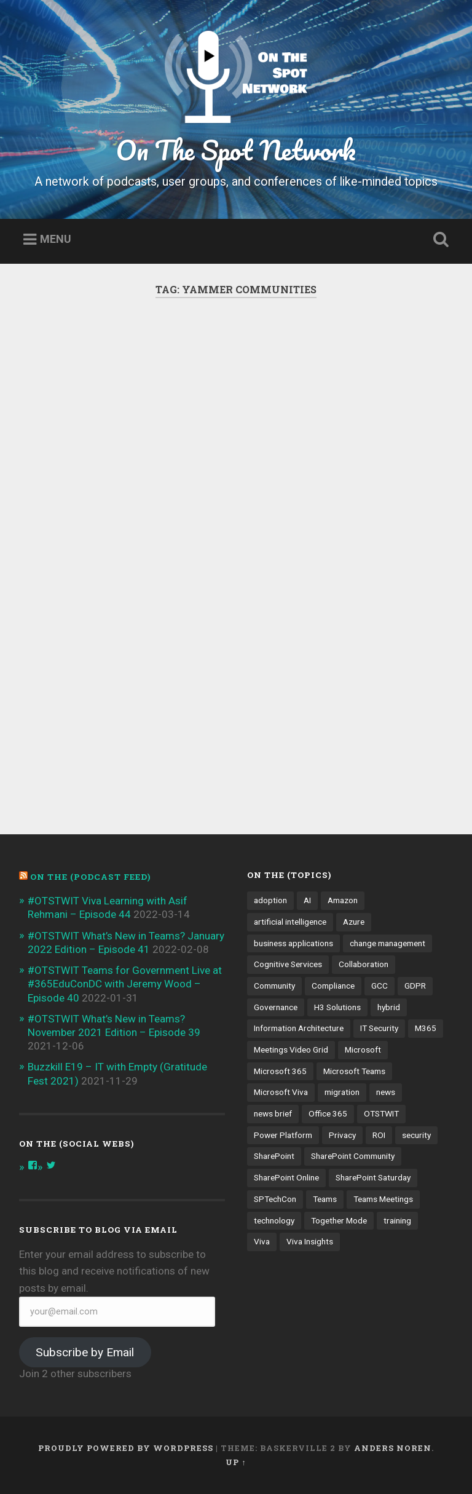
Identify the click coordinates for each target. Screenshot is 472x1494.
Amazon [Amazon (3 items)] (343, 900)
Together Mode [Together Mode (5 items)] (339, 1220)
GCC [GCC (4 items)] (379, 985)
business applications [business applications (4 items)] (293, 943)
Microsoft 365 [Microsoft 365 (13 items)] (280, 1071)
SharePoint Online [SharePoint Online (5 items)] (286, 1177)
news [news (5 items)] (385, 1092)
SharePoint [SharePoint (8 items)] (274, 1156)
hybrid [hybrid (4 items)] (388, 1007)
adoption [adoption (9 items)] (270, 900)
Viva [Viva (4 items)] (262, 1241)
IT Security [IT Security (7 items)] (379, 1028)
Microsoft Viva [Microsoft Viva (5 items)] (281, 1092)
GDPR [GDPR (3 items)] (415, 985)
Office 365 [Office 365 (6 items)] (328, 1113)
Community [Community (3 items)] (274, 985)
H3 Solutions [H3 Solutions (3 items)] (337, 1007)
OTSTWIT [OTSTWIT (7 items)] (381, 1113)
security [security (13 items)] (416, 1135)
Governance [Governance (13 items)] (275, 1007)
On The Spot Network (236, 150)
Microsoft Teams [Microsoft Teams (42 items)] (354, 1071)
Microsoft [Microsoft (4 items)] (363, 1049)
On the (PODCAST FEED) (90, 876)
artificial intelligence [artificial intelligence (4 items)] (290, 922)
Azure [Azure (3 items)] (353, 922)
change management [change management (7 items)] (387, 943)
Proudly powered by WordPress (125, 1448)
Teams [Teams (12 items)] (325, 1199)
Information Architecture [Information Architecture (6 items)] (299, 1028)
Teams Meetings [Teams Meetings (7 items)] (383, 1199)
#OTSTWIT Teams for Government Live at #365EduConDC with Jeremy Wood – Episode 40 (125, 983)
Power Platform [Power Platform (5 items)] (283, 1135)
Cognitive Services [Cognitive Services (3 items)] (288, 964)
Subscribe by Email (85, 1352)
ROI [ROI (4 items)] (378, 1135)
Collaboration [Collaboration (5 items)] (363, 964)
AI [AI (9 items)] (307, 900)
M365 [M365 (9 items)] (425, 1028)
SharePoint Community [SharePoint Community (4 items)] (353, 1156)
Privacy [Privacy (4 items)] (342, 1135)
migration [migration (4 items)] (342, 1092)
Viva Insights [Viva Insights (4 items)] (309, 1241)
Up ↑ (236, 1462)
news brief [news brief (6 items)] (273, 1113)
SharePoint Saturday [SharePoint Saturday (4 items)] (373, 1177)
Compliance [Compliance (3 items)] (333, 985)
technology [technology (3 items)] (274, 1220)
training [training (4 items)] (397, 1220)
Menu (55, 239)
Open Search (439, 240)
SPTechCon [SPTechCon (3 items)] (275, 1199)
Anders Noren (392, 1448)
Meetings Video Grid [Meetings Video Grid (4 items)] (291, 1049)
